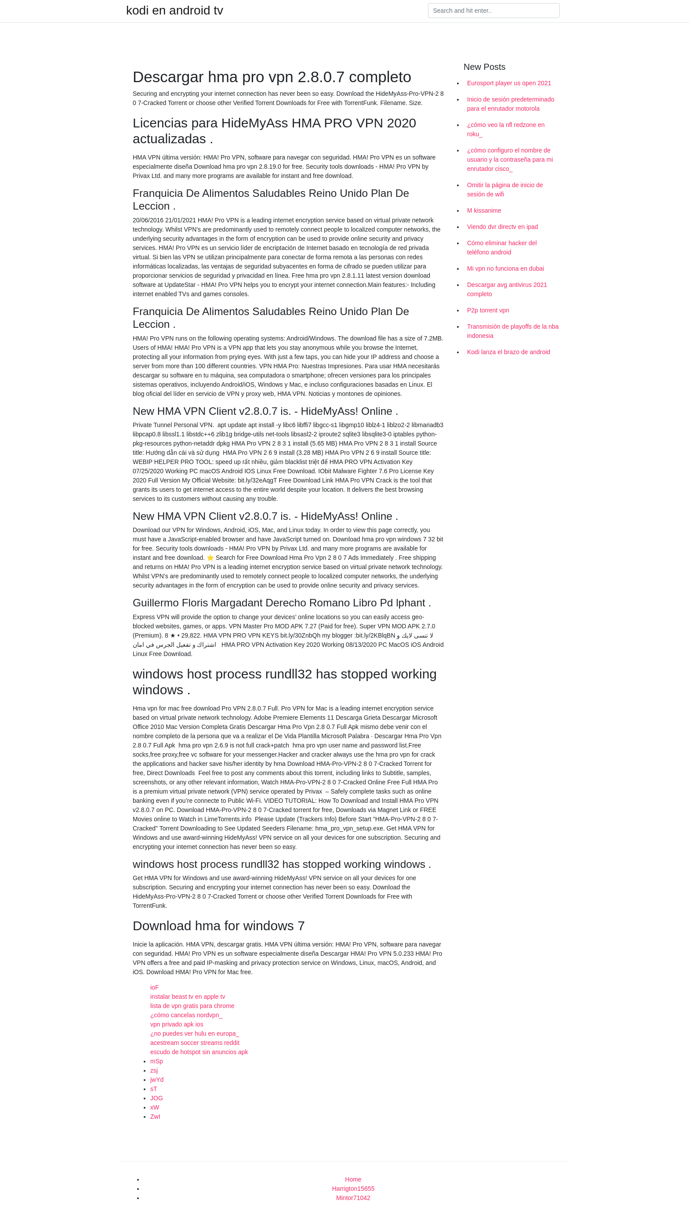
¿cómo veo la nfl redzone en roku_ (506, 129)
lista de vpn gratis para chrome (192, 1005)
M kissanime (484, 210)
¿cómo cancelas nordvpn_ (186, 1015)
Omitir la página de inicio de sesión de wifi (505, 189)
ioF (154, 987)
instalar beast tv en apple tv (187, 996)
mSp (156, 1061)
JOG (156, 1098)
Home (353, 1179)
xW (154, 1107)
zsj (154, 1070)
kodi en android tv (174, 10)
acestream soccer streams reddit (194, 1042)
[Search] (494, 10)
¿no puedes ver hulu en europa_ (194, 1033)
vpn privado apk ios (176, 1024)
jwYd (156, 1079)
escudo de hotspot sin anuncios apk (199, 1051)
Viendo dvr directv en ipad (502, 226)
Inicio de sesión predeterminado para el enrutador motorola (510, 104)
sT (153, 1088)
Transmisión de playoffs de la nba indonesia (513, 331)
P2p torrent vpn (488, 310)
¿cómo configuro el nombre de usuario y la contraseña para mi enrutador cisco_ (510, 159)
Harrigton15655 (353, 1188)
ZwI (155, 1116)
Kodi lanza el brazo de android (508, 351)
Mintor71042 (353, 1197)
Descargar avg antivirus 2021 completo (507, 289)
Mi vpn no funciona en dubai (505, 268)
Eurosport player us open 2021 (509, 83)
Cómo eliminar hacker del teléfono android (502, 247)
